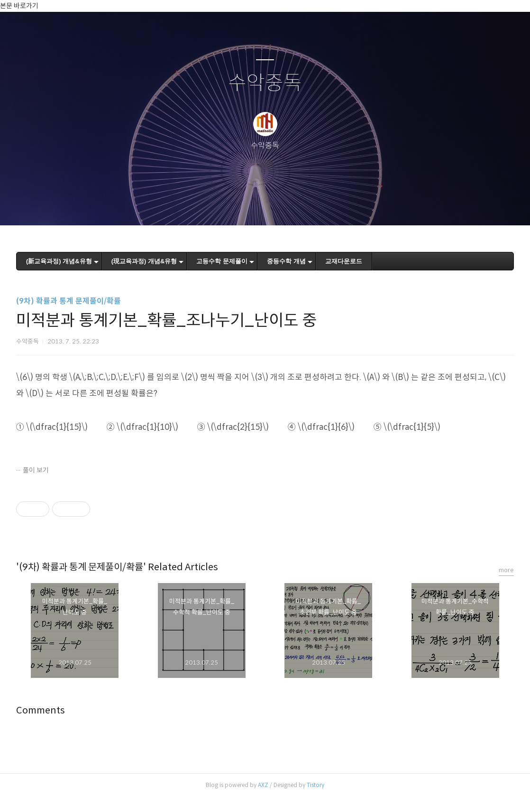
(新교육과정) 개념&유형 (59, 261)
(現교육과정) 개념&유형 (144, 261)
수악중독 (265, 83)
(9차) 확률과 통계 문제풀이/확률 (68, 301)
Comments (40, 710)
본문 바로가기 (19, 5)
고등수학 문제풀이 (221, 261)
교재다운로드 (343, 261)
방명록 (248, 205)
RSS (280, 205)
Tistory (315, 784)
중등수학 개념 (286, 261)
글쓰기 (216, 205)
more (506, 570)
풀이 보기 (36, 470)
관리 (313, 205)
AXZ (263, 784)
